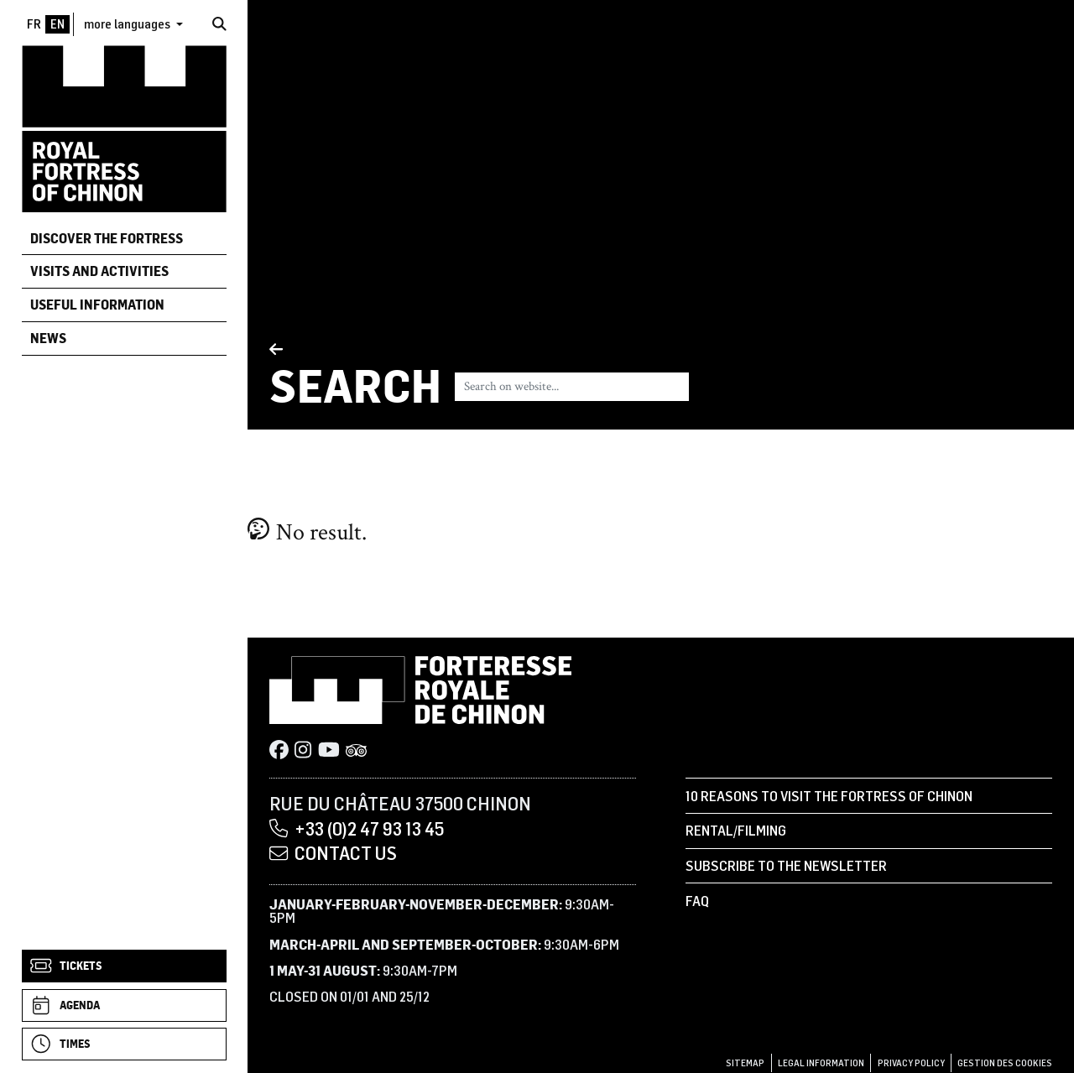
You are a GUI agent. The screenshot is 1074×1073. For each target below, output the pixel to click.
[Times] (124, 1044)
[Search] (219, 24)
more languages (128, 23)
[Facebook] (279, 750)
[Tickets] (124, 966)
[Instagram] (303, 750)
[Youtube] (329, 750)
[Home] (124, 128)
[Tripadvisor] (357, 750)
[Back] (355, 351)
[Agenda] (124, 1005)
